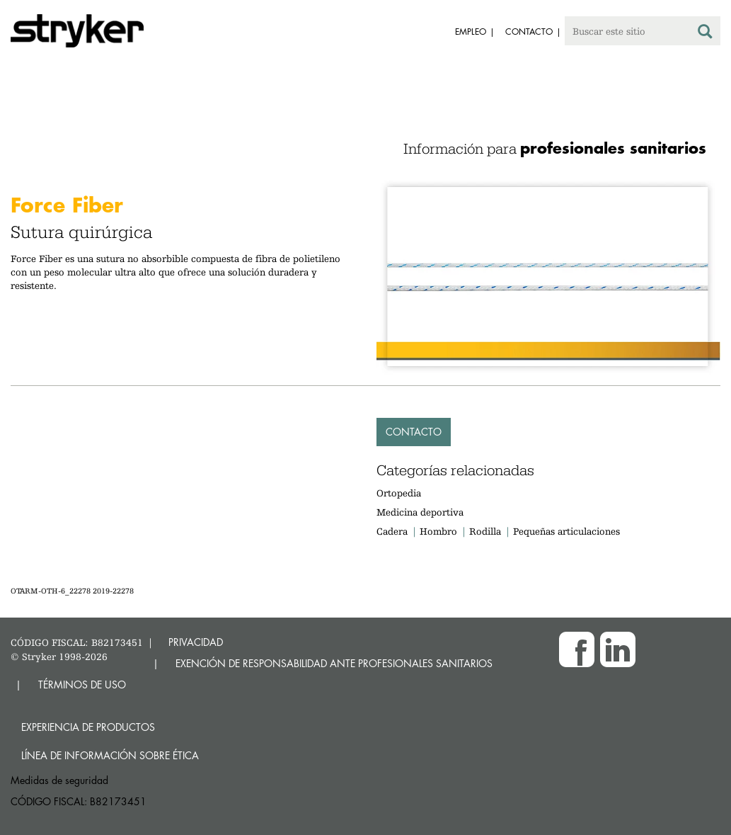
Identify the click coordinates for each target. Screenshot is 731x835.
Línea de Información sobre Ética (110, 755)
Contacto (414, 431)
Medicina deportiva (420, 512)
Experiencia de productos (88, 727)
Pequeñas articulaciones (566, 531)
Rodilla (485, 531)
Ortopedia (398, 493)
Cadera (392, 531)
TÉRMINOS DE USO (82, 684)
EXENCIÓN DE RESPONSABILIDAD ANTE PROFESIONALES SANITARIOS (334, 663)
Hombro (438, 531)
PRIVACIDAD (195, 642)
